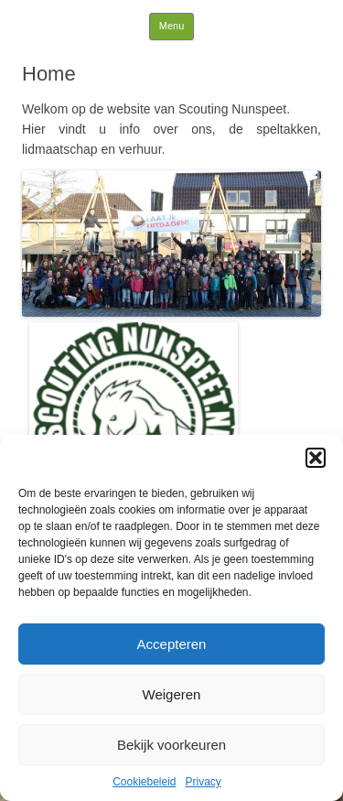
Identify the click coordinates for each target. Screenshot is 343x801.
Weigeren (172, 694)
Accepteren (172, 644)
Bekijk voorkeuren (171, 744)
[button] (315, 458)
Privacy (203, 781)
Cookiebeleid (144, 781)
